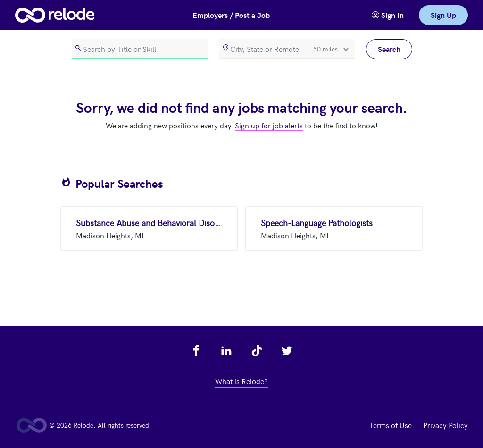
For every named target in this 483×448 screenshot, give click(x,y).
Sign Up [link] (443, 15)
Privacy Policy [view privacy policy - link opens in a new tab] (445, 425)
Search (389, 49)
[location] (287, 49)
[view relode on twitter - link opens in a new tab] (286, 350)
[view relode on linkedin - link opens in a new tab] (226, 350)
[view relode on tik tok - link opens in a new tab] (256, 350)
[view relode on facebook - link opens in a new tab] (196, 350)
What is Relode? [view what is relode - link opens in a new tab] (241, 381)
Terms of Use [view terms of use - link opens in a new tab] (390, 425)
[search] (140, 49)
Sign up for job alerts (269, 125)
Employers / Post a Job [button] (231, 15)
